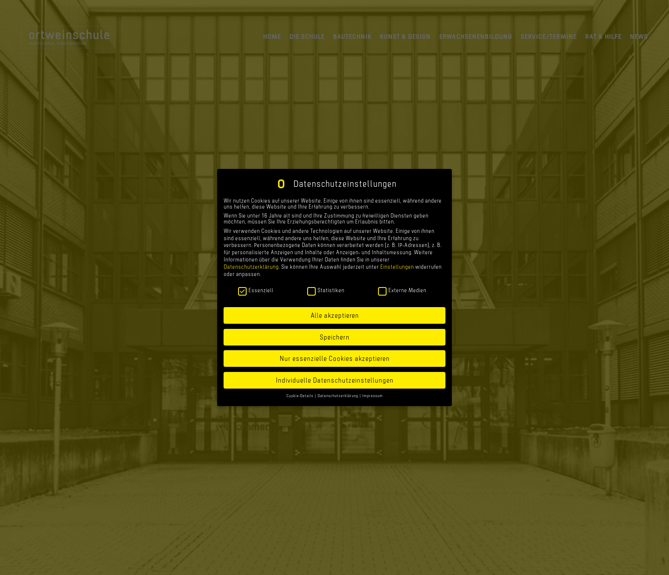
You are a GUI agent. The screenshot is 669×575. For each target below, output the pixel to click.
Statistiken (325, 290)
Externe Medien (402, 290)
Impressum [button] (372, 395)
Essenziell (255, 290)
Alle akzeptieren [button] (334, 315)
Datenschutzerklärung (251, 266)
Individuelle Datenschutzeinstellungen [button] (334, 379)
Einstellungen (397, 266)
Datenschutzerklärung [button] (338, 395)
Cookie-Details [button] (300, 395)
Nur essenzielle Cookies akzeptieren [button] (334, 358)
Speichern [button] (334, 336)
